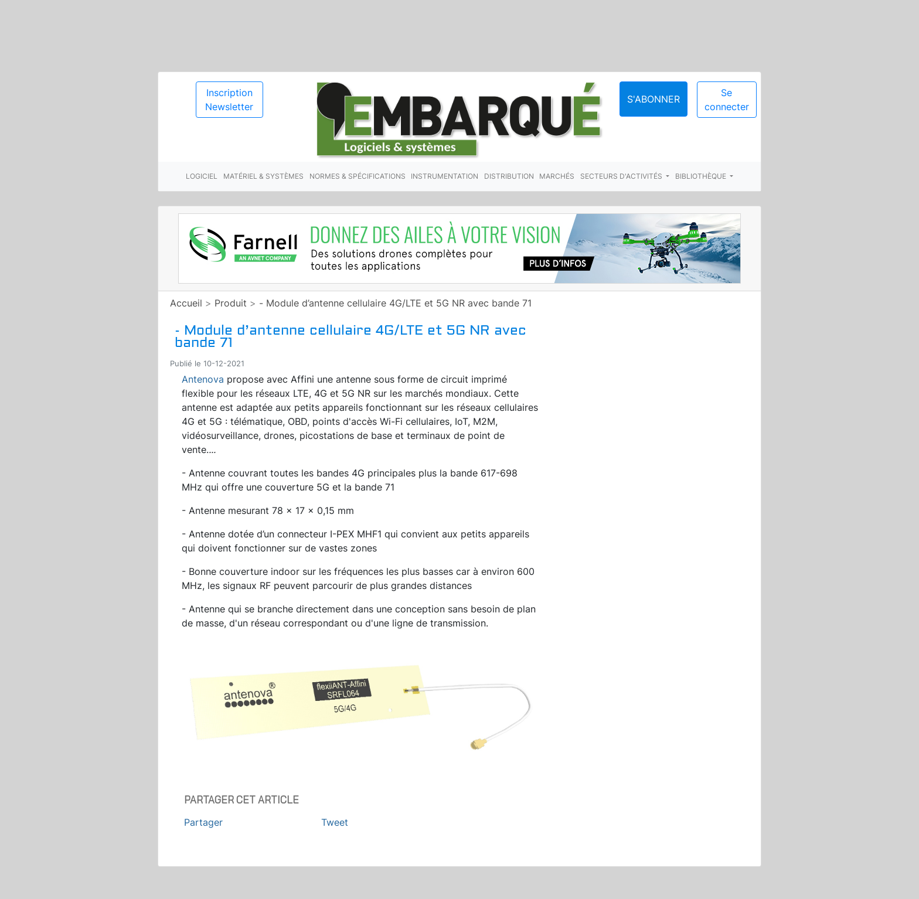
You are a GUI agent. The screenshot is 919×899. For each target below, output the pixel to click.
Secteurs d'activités (622, 176)
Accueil (186, 303)
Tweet (334, 822)
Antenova (203, 379)
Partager (203, 822)
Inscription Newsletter (229, 100)
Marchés (556, 176)
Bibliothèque (701, 176)
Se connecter (726, 100)
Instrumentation (444, 176)
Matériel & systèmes (263, 176)
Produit (231, 303)
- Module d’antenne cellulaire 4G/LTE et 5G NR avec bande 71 (395, 303)
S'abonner (653, 99)
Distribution (509, 176)
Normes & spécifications (357, 176)
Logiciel (201, 176)
